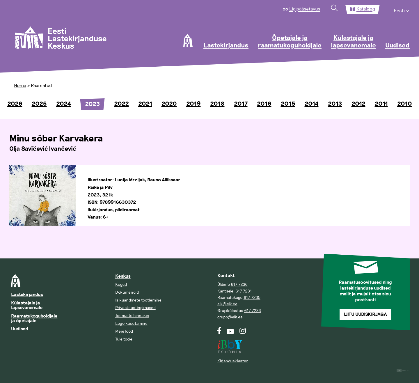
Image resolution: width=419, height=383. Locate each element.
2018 (217, 104)
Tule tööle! (124, 339)
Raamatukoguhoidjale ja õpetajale (34, 318)
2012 (358, 104)
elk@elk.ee (227, 304)
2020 (169, 104)
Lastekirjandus (225, 45)
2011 (381, 104)
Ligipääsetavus (304, 9)
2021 (145, 104)
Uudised (397, 45)
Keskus (123, 276)
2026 (14, 104)
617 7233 (252, 310)
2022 (121, 104)
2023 (92, 104)
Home (20, 85)
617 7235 (252, 297)
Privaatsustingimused (135, 307)
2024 (63, 104)
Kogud (121, 284)
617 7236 (239, 284)
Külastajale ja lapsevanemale (353, 41)
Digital (403, 370)
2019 (193, 104)
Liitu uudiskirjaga (365, 314)
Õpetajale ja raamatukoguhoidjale (290, 41)
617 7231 (243, 291)
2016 (264, 104)
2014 (312, 104)
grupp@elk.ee (230, 317)
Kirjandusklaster (232, 361)
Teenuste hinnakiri (132, 315)
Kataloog (365, 9)
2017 (241, 104)
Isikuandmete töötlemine (138, 300)
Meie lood (124, 331)
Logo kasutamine (131, 323)
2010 (404, 104)
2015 (288, 104)
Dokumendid (127, 292)
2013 (335, 104)
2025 (39, 104)
